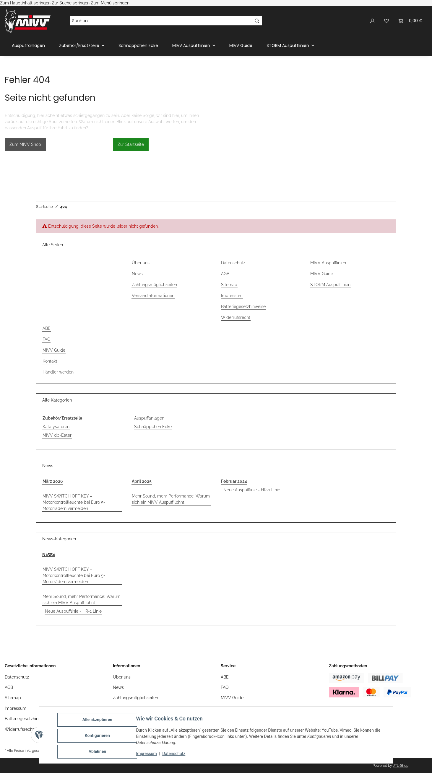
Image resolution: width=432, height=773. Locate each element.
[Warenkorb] (410, 21)
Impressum (148, 754)
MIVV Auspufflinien (328, 262)
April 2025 (142, 481)
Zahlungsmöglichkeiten (154, 284)
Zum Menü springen (110, 3)
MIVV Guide (240, 45)
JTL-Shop (400, 766)
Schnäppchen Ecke (153, 426)
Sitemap (229, 284)
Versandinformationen (153, 295)
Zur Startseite (131, 144)
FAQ (46, 339)
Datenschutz (175, 754)
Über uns (141, 262)
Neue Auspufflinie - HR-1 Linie (251, 489)
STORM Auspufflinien (330, 284)
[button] (372, 21)
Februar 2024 (234, 481)
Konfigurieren (98, 736)
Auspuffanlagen (149, 418)
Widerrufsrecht (235, 317)
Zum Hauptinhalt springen (26, 3)
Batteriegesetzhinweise (243, 306)
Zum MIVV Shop (25, 144)
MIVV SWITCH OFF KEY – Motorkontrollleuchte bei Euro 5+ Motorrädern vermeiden (74, 502)
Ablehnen (99, 752)
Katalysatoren (56, 426)
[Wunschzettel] (386, 21)
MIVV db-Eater (57, 435)
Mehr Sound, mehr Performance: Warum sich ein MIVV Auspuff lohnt (171, 499)
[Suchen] (161, 21)
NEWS (48, 554)
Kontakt (50, 361)
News (137, 273)
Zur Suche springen (71, 3)
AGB (225, 273)
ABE (47, 328)
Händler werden (58, 372)
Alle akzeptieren (99, 721)
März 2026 (53, 481)
